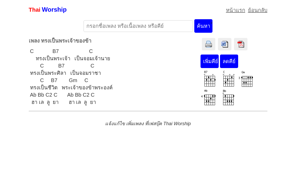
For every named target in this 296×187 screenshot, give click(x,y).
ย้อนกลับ (257, 10)
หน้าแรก (235, 10)
